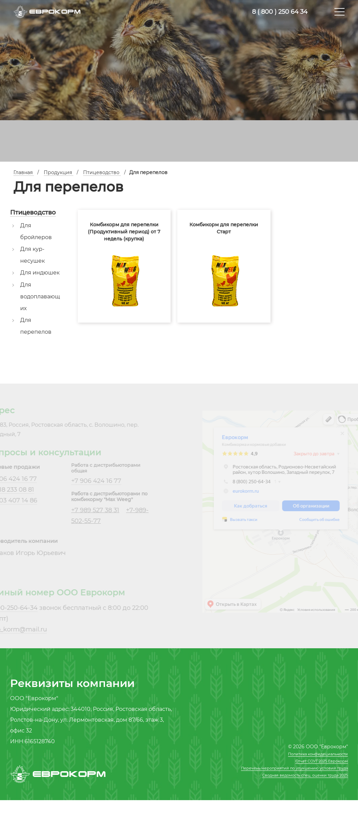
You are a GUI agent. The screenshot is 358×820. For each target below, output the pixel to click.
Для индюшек (40, 272)
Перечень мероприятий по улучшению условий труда (294, 768)
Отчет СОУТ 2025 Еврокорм (321, 761)
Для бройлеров (36, 231)
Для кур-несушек (32, 255)
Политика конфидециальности (318, 754)
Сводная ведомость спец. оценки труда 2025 (305, 775)
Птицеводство (33, 212)
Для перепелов (35, 326)
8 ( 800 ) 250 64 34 (280, 11)
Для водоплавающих (40, 296)
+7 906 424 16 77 (88, 481)
